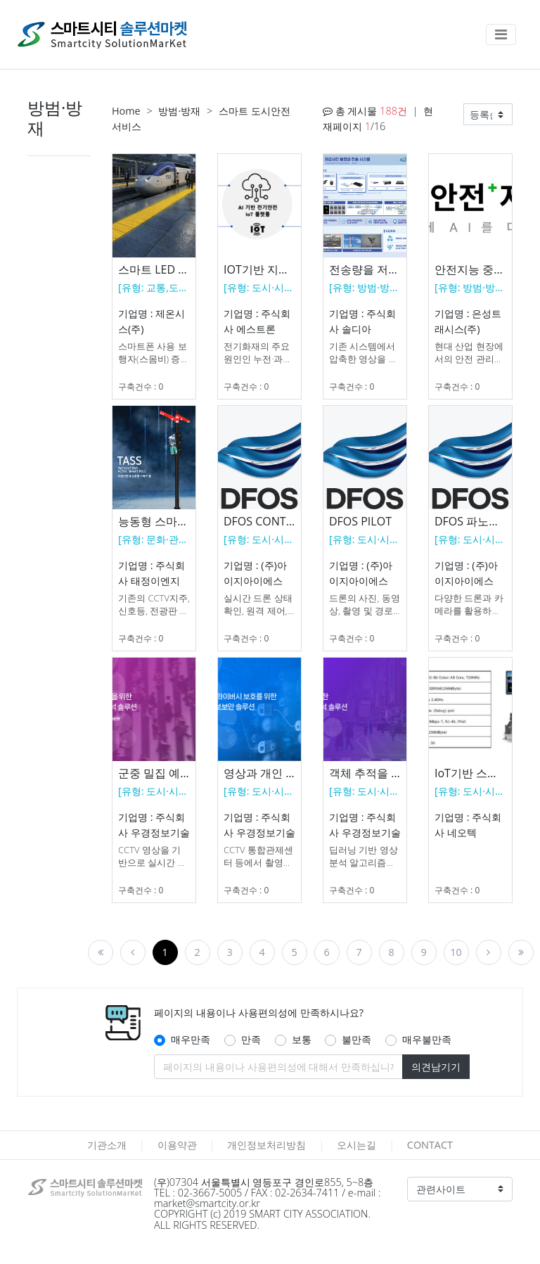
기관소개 (107, 1144)
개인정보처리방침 (266, 1144)
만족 (251, 1039)
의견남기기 (436, 1066)
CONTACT (430, 1144)
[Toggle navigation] (501, 34)
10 (455, 952)
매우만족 (190, 1039)
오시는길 (356, 1144)
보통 (301, 1039)
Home (126, 110)
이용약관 (177, 1144)
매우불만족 (426, 1039)
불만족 (356, 1039)
